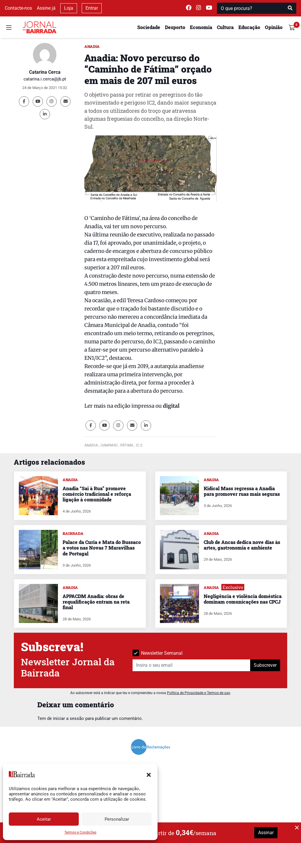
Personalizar (117, 819)
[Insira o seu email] (191, 665)
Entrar (92, 8)
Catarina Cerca (45, 72)
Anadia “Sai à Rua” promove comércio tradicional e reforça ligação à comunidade (97, 494)
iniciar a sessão (68, 718)
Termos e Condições (80, 832)
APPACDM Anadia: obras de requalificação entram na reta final (96, 601)
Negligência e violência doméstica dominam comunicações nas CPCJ (243, 599)
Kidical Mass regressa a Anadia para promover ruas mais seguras (242, 491)
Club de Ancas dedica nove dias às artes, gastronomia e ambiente (242, 545)
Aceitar (44, 819)
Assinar (266, 832)
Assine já (46, 8)
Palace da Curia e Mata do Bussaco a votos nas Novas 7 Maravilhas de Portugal (102, 547)
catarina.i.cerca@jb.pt (45, 79)
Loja (68, 8)
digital (171, 406)
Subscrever (265, 665)
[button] (149, 774)
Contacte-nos (18, 8)
